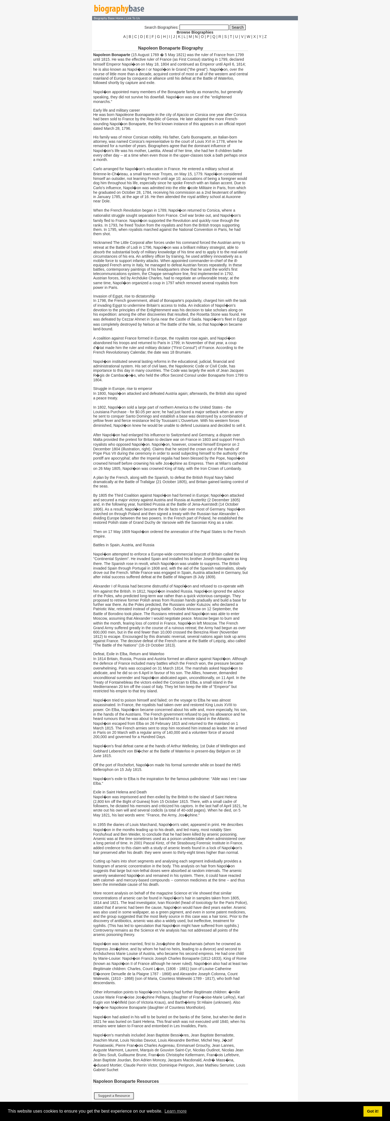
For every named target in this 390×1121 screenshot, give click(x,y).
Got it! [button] (372, 1111)
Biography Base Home (109, 18)
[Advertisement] (273, 121)
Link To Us (133, 18)
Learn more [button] (175, 1111)
